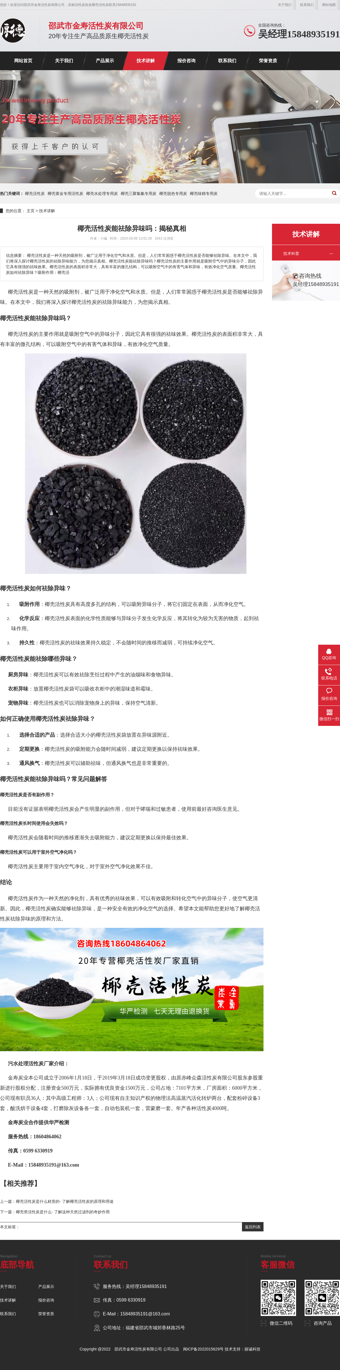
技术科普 (291, 253)
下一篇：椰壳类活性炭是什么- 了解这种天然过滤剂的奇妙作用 (55, 1212)
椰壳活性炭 (35, 193)
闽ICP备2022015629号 (203, 1349)
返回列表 (253, 1227)
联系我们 (307, 5)
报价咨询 (186, 60)
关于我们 (285, 5)
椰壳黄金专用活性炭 (65, 193)
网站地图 (329, 5)
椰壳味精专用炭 (204, 193)
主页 (31, 210)
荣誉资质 (268, 60)
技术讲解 (146, 60)
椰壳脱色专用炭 (173, 193)
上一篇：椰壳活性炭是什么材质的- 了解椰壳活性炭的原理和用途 (57, 1201)
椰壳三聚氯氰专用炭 (138, 193)
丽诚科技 (252, 1349)
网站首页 (23, 60)
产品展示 (105, 60)
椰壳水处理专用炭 (102, 193)
